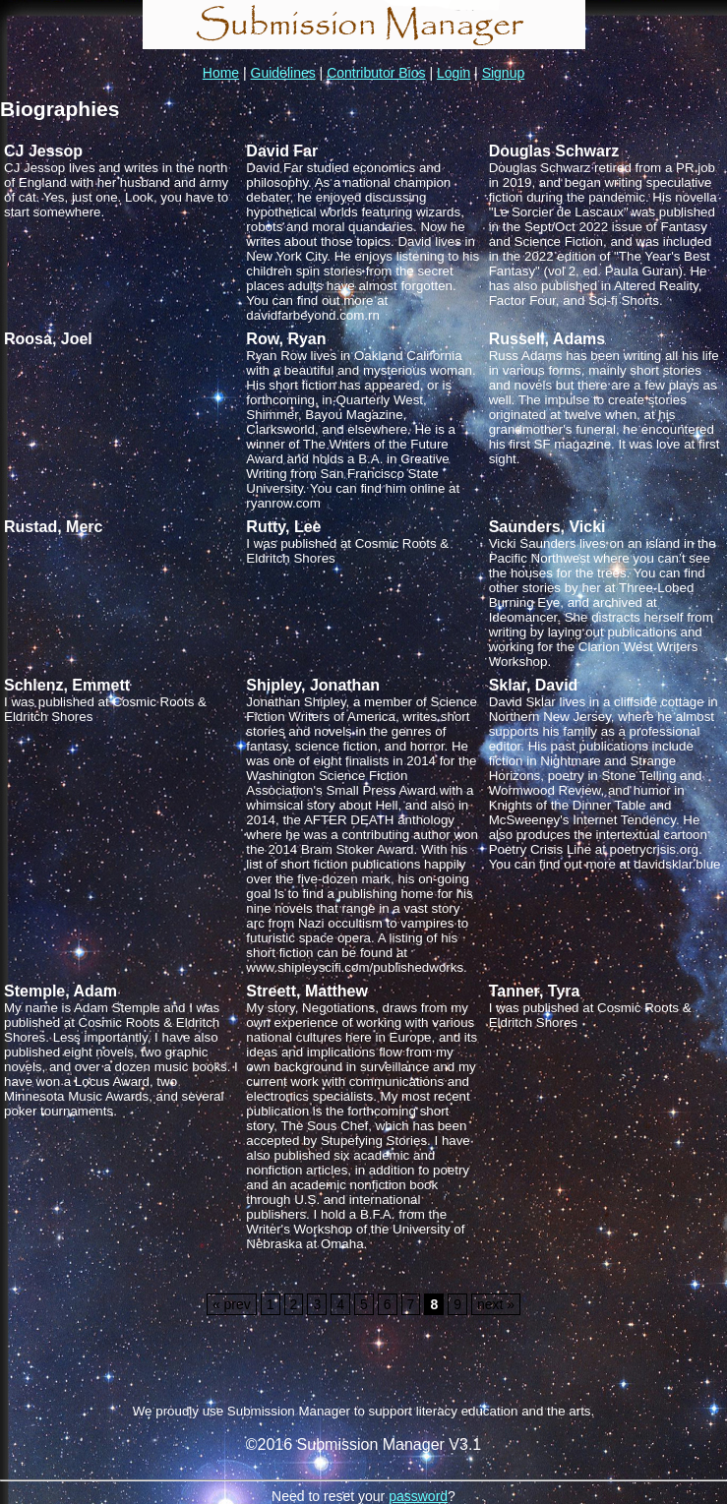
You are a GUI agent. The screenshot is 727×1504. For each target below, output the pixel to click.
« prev (231, 1304)
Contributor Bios (376, 73)
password (418, 1496)
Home (221, 73)
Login (453, 73)
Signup (503, 73)
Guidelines (283, 73)
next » (496, 1304)
